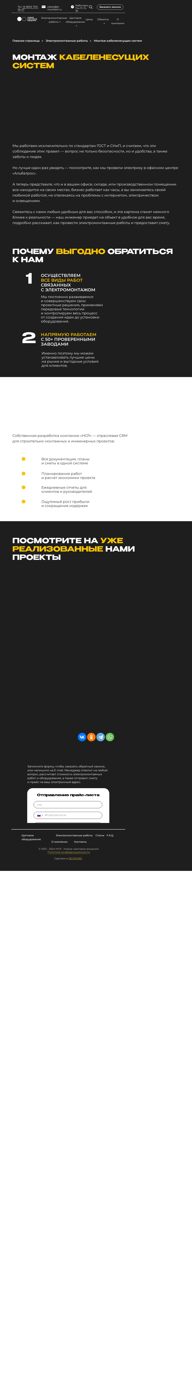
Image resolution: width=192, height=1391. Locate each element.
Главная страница (26, 40)
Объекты (103, 19)
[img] (91, 7)
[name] (68, 804)
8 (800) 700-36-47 (28, 8)
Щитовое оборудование (75, 19)
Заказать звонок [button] (110, 7)
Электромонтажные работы (54, 19)
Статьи (99, 835)
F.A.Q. (110, 835)
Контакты (80, 841)
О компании (117, 21)
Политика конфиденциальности (68, 852)
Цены (89, 19)
